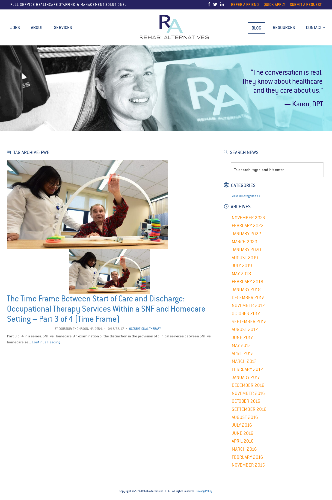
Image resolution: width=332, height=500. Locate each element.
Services (63, 27)
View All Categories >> (246, 196)
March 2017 (244, 361)
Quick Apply (274, 4)
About (37, 27)
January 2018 (246, 289)
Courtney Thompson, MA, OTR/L (81, 329)
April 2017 (243, 353)
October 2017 (246, 313)
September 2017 (249, 321)
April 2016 (243, 441)
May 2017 (241, 345)
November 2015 (248, 465)
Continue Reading (46, 342)
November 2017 (248, 305)
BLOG (256, 28)
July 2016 (242, 425)
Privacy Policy (204, 491)
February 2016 (247, 457)
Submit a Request (306, 4)
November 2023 (248, 218)
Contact (315, 27)
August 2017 (245, 329)
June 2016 (242, 433)
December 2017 (248, 298)
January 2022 (246, 234)
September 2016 (249, 409)
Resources (284, 27)
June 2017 (242, 337)
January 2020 (246, 250)
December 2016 (248, 385)
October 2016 (246, 401)
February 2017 (247, 369)
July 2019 (242, 265)
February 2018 (247, 282)
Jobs (15, 27)
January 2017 (246, 377)
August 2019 (245, 258)
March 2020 (244, 242)
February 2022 (248, 226)
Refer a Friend (245, 4)
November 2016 (248, 393)
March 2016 (244, 449)
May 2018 (241, 274)
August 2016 (245, 417)
